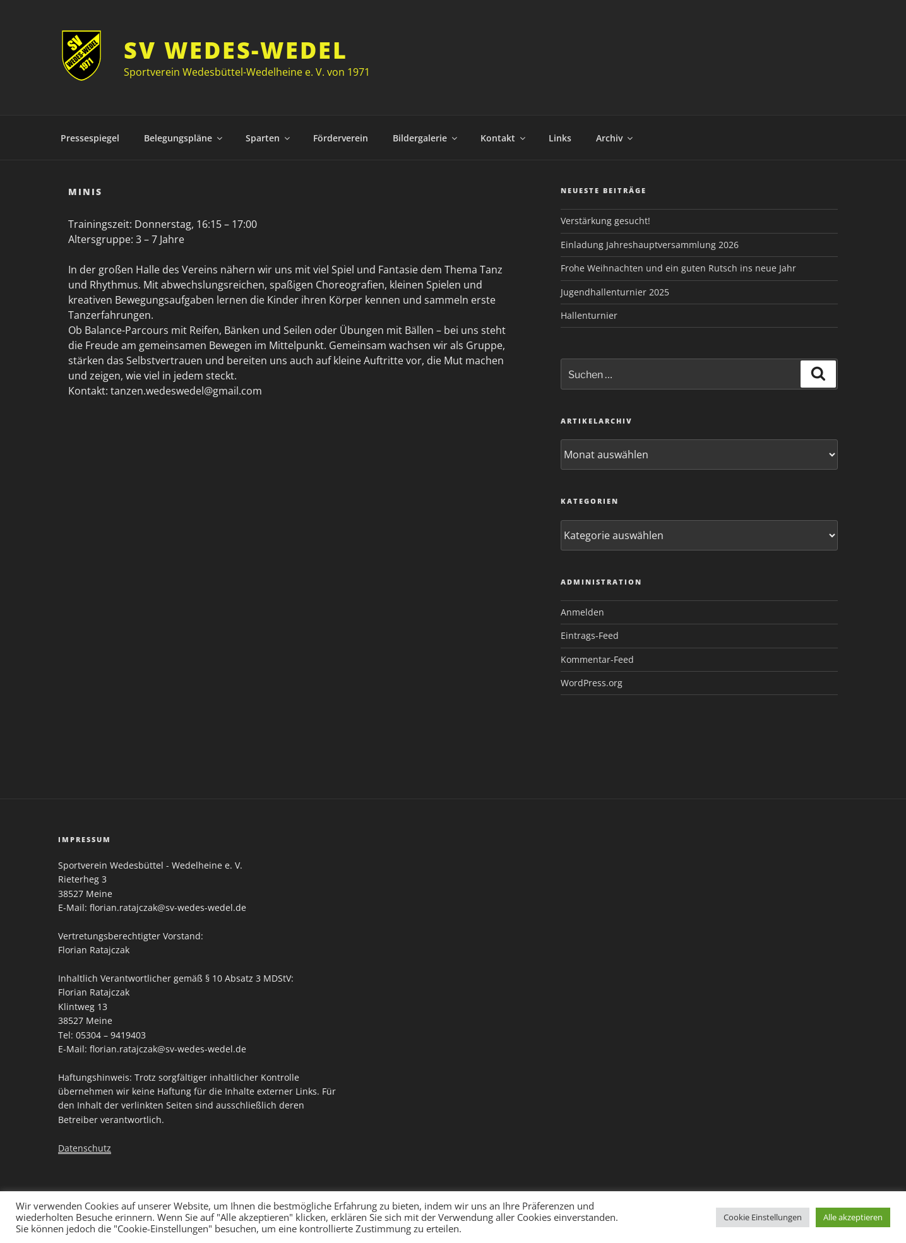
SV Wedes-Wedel (235, 50)
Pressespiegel (90, 138)
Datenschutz (84, 1148)
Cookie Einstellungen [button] (763, 1217)
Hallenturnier (589, 315)
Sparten (269, 138)
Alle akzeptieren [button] (853, 1217)
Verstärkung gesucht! (605, 221)
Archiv (615, 138)
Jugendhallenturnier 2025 (615, 292)
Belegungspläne (184, 138)
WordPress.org (592, 683)
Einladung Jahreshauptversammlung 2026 (650, 245)
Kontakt (503, 138)
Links (560, 138)
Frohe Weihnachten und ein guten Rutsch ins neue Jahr (678, 268)
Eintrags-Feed (590, 635)
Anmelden (582, 612)
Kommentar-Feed (597, 659)
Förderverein (340, 138)
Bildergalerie (426, 138)
